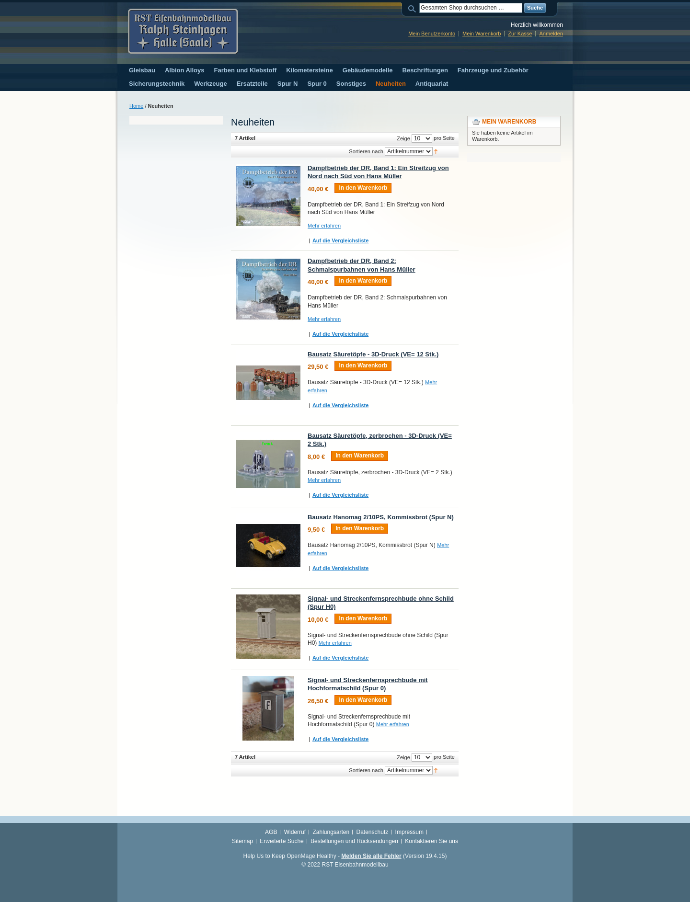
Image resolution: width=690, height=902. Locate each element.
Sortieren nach (366, 151)
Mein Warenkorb (481, 33)
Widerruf (295, 832)
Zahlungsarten (330, 832)
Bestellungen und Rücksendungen (354, 841)
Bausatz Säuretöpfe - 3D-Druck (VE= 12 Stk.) (373, 354)
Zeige (403, 138)
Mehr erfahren (324, 225)
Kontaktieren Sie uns (431, 841)
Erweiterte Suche (281, 841)
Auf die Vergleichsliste (340, 240)
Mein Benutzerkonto (431, 33)
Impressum (409, 832)
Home (136, 106)
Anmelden (551, 33)
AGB (271, 832)
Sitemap (242, 841)
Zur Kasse (520, 33)
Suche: (413, 8)
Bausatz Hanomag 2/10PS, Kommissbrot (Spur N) (381, 517)
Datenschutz (372, 832)
